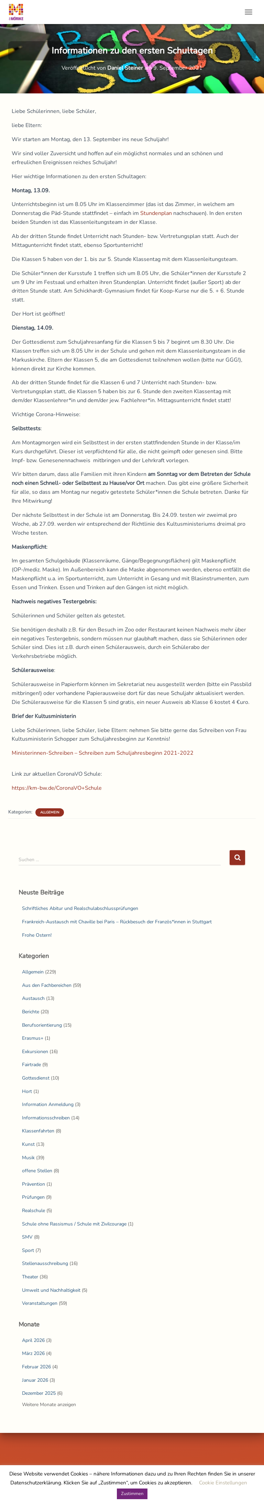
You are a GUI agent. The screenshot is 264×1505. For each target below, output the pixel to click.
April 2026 (33, 1340)
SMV (27, 1237)
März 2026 (33, 1353)
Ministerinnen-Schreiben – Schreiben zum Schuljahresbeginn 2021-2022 (103, 753)
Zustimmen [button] (132, 1494)
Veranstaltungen (39, 1303)
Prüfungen (33, 1197)
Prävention (33, 1184)
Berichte (30, 1011)
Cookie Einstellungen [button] (223, 1482)
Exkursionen (35, 1051)
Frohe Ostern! (37, 935)
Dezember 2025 (39, 1393)
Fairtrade (31, 1064)
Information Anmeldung (48, 1104)
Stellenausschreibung (45, 1263)
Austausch (33, 998)
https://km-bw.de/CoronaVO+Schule (57, 788)
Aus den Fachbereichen (47, 985)
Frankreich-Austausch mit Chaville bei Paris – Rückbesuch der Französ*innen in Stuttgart (117, 922)
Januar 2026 (35, 1380)
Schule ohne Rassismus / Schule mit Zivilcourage (74, 1224)
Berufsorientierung (42, 1025)
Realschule (33, 1210)
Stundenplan (156, 213)
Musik (28, 1157)
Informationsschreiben (46, 1118)
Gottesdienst (36, 1078)
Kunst (28, 1144)
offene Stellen (37, 1170)
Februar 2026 (36, 1367)
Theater (30, 1277)
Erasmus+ (32, 1038)
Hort (27, 1091)
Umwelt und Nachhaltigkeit (51, 1290)
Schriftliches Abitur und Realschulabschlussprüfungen (80, 908)
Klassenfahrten (38, 1131)
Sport (28, 1250)
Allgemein (49, 812)
